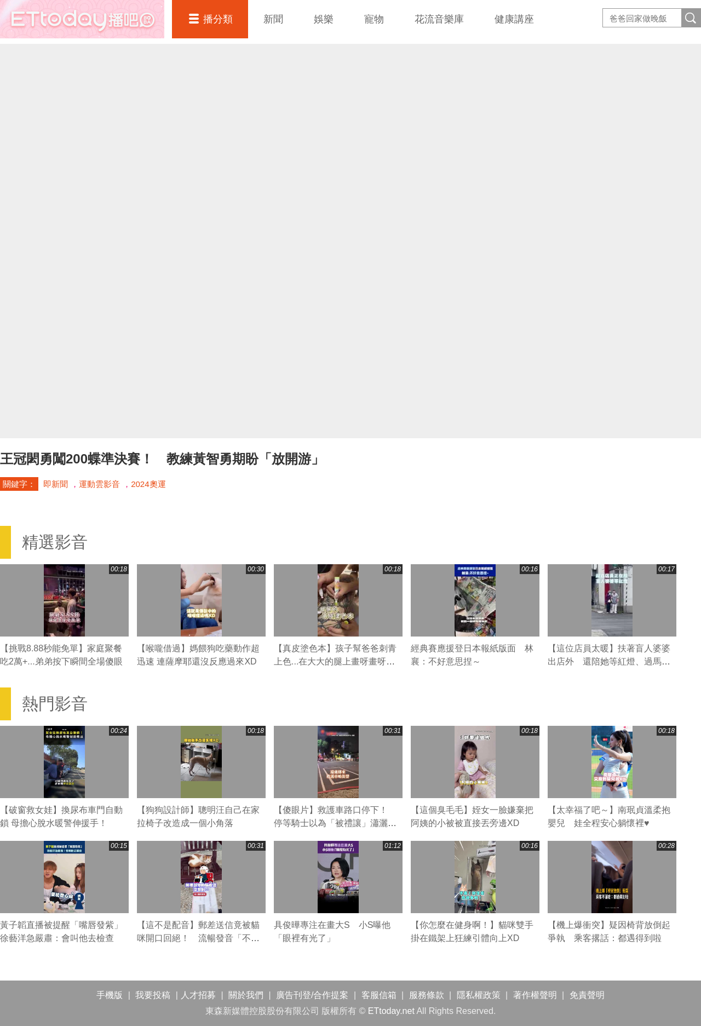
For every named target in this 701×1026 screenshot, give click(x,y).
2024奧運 (148, 484)
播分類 (218, 19)
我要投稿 (152, 995)
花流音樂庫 (439, 19)
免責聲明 (587, 995)
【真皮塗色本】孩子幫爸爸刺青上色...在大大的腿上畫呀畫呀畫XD (335, 661)
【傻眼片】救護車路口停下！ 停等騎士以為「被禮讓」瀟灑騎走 (335, 823)
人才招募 (198, 995)
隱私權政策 (479, 995)
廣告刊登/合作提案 (312, 995)
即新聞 (55, 484)
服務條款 (426, 995)
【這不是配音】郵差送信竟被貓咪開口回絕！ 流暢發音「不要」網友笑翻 (198, 938)
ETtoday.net (391, 1011)
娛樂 (324, 19)
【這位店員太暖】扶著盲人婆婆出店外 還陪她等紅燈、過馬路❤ (609, 661)
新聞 (273, 19)
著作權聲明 (535, 995)
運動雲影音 (99, 484)
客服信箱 (379, 995)
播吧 (82, 19)
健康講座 (514, 19)
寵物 (374, 19)
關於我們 (245, 995)
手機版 (109, 995)
